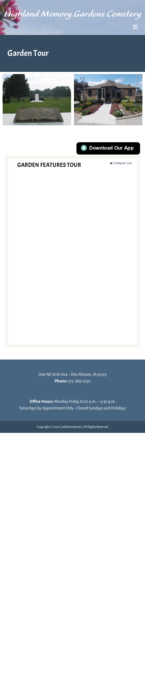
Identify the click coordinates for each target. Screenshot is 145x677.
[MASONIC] (37, 99)
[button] (6, 99)
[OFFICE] (108, 99)
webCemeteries (72, 427)
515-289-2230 (79, 381)
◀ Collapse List (120, 163)
